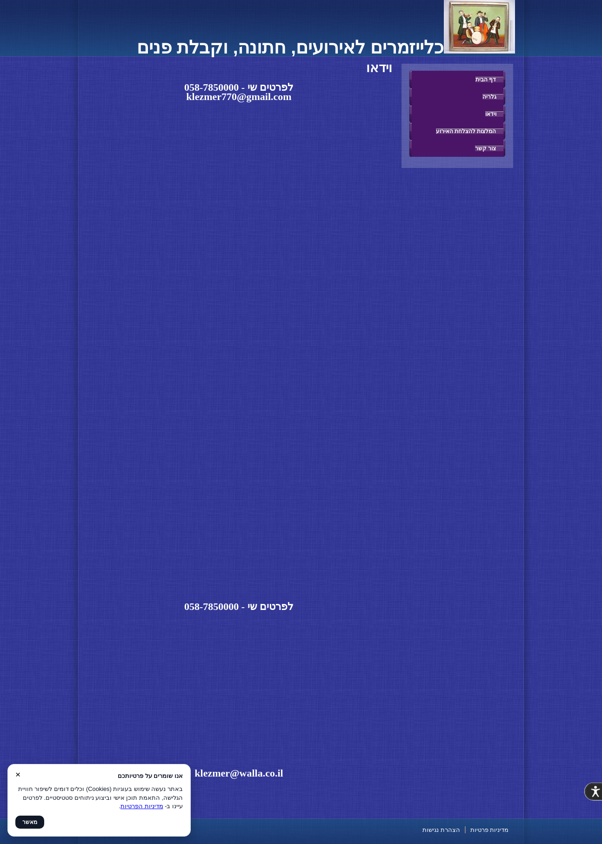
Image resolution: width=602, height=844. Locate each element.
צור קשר (485, 148)
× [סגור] (17, 774)
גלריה (489, 97)
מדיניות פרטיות (489, 829)
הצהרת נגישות (441, 829)
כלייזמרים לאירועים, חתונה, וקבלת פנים (326, 47)
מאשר (29, 822)
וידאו (490, 114)
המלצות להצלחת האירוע (466, 131)
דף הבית (485, 79)
